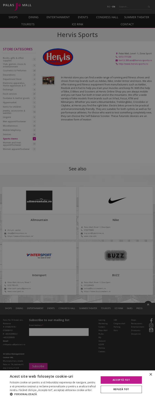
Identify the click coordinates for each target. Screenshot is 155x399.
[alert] (77, 199)
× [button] (150, 374)
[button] (53, 394)
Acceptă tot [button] (121, 380)
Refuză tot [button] (121, 389)
